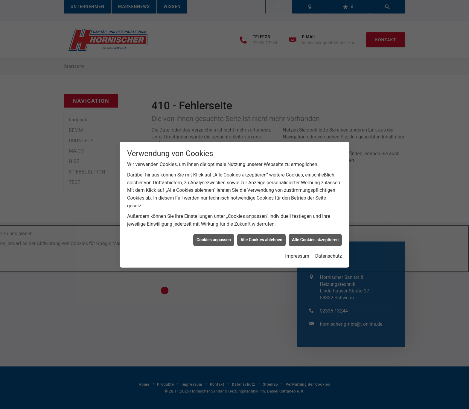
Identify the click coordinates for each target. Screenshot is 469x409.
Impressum (297, 252)
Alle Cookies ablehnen (261, 236)
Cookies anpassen (214, 236)
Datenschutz (328, 252)
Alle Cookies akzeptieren (315, 236)
